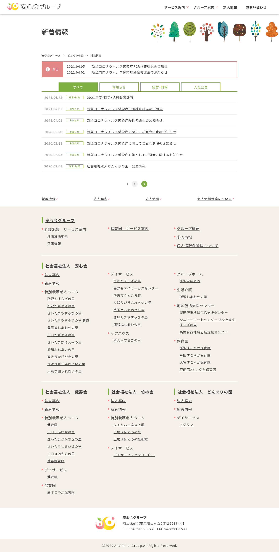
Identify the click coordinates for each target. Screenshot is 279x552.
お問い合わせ (256, 7)
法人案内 (100, 198)
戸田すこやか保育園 (195, 355)
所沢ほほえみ (190, 280)
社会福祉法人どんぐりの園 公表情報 (116, 166)
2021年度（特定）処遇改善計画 (110, 97)
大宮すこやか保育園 (195, 362)
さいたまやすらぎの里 (64, 313)
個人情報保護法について (198, 245)
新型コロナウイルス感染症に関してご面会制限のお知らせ (131, 143)
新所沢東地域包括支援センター (204, 312)
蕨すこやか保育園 (61, 492)
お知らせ (119, 87)
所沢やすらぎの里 (61, 298)
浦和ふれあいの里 (61, 349)
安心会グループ (51, 55)
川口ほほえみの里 (61, 453)
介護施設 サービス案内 (65, 229)
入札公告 (201, 87)
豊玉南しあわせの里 (62, 327)
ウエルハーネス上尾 (129, 424)
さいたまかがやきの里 (64, 439)
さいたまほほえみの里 (64, 342)
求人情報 (230, 7)
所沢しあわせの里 (193, 296)
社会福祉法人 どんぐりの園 (205, 392)
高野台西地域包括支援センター (204, 332)
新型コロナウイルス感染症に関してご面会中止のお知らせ (131, 131)
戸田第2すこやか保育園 (198, 369)
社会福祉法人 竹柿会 (133, 392)
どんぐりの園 (75, 55)
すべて (78, 87)
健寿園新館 (56, 461)
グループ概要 (188, 228)
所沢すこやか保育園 (195, 347)
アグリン (186, 424)
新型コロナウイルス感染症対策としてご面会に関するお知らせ (135, 154)
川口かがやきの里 (61, 335)
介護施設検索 (57, 236)
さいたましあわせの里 (64, 446)
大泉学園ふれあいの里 (64, 371)
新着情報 (48, 198)
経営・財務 (160, 87)
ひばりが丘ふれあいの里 (66, 363)
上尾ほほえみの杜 (127, 432)
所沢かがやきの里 (61, 306)
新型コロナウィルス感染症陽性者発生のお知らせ (130, 72)
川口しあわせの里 (61, 432)
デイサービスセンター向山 (134, 454)
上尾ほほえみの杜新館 (131, 439)
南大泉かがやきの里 (62, 356)
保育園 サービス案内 (130, 228)
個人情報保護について (214, 198)
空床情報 (54, 243)
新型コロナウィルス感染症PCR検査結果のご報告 (130, 66)
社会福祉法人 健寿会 (66, 392)
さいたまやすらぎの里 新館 (68, 320)
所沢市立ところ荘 (127, 295)
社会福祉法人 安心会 (66, 266)
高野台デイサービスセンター (136, 288)
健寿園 (52, 424)
